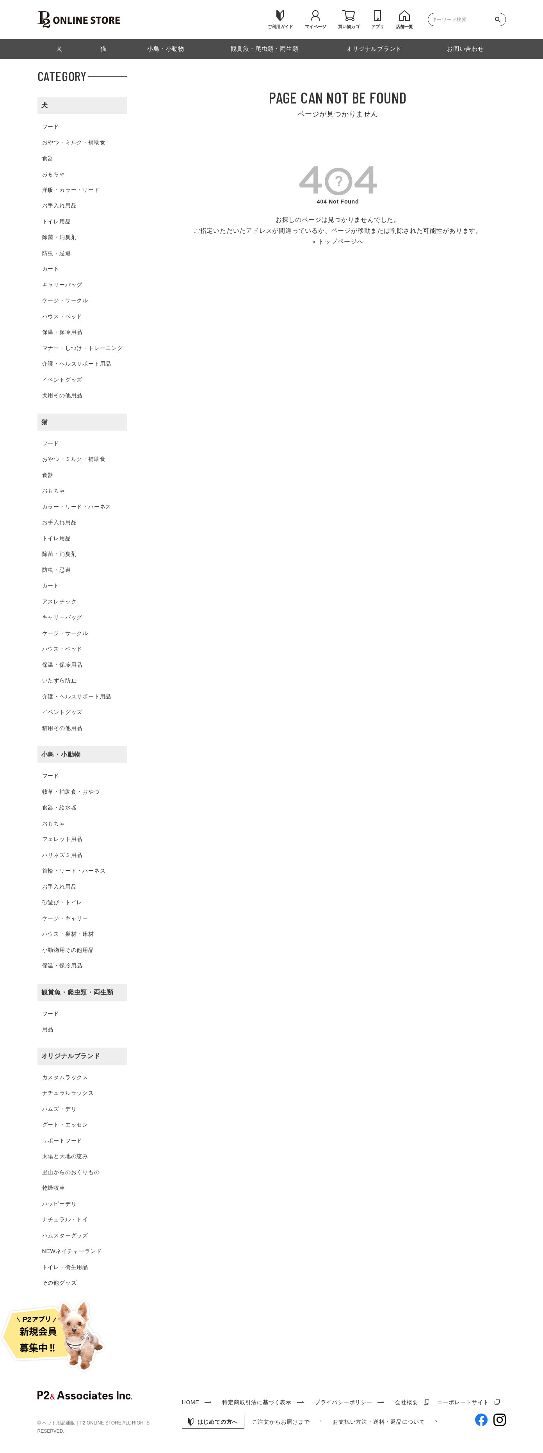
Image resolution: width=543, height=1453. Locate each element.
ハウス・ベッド (62, 316)
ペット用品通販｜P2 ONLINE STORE (82, 1423)
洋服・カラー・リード (71, 190)
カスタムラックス (65, 1077)
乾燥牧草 (53, 1188)
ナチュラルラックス (68, 1093)
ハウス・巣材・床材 (68, 934)
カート (50, 269)
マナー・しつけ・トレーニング (82, 348)
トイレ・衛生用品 (65, 1267)
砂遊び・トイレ (62, 902)
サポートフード (62, 1140)
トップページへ (341, 241)
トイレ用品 (56, 221)
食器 (48, 158)
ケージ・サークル (65, 300)
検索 (500, 19)
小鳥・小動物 (61, 754)
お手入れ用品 (59, 205)
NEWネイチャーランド (72, 1251)
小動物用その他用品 (68, 950)
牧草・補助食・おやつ (71, 792)
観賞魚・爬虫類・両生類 (77, 992)
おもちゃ (53, 174)
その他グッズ (59, 1283)
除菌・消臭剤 (59, 237)
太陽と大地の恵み (65, 1156)
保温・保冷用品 (62, 332)
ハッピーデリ (59, 1204)
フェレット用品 (62, 839)
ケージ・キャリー (65, 918)
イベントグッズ (62, 380)
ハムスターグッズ (65, 1235)
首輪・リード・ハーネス (74, 871)
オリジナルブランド (70, 1056)
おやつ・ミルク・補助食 (74, 142)
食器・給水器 (59, 807)
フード (50, 126)
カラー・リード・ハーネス (77, 506)
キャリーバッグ (62, 285)
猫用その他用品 (62, 728)
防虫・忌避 (56, 253)
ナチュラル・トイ (65, 1219)
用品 (48, 1029)
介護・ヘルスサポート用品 (77, 364)
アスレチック (59, 601)
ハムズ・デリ (59, 1109)
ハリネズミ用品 (62, 855)
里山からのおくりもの (71, 1172)
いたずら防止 (59, 680)
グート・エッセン (65, 1124)
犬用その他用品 (62, 395)
